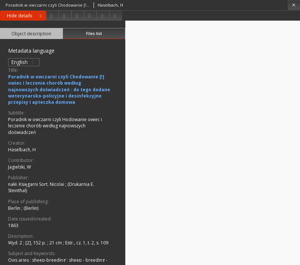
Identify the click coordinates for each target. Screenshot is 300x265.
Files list (94, 33)
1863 (13, 225)
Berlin (14, 208)
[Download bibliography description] (90, 16)
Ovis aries (19, 260)
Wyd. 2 (15, 243)
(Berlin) (31, 208)
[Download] (52, 16)
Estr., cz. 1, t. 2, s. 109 (86, 243)
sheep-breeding (49, 260)
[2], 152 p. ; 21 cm (44, 243)
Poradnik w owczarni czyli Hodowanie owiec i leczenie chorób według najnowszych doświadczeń (55, 125)
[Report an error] (115, 16)
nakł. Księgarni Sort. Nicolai (36, 184)
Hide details (25, 16)
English (23, 62)
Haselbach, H (22, 149)
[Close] (294, 5)
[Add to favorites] (77, 16)
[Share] (65, 16)
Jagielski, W (19, 167)
